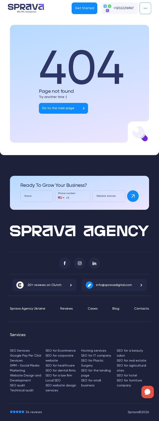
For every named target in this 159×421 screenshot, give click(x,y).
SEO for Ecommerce (61, 350)
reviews (33, 412)
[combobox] (61, 198)
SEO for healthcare (60, 365)
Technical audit (22, 390)
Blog (115, 308)
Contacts (141, 308)
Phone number (66, 193)
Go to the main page (58, 108)
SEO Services (20, 350)
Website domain (106, 196)
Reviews (66, 308)
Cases (93, 308)
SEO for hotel (127, 375)
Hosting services (93, 350)
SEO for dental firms (61, 370)
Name (28, 196)
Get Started (84, 8)
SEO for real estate (131, 360)
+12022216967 (123, 8)
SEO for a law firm (59, 375)
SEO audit (17, 385)
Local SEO (53, 380)
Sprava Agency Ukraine (27, 308)
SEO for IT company (96, 355)
